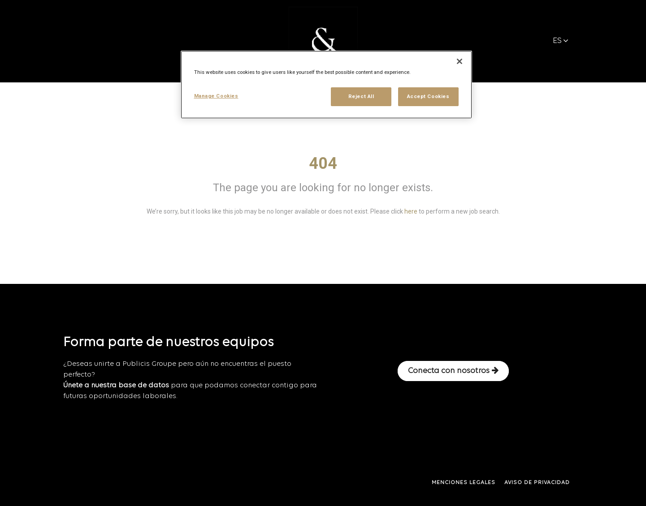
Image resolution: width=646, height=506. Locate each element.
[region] (326, 85)
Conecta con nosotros (453, 370)
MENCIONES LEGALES (463, 482)
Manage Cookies (216, 96)
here (410, 211)
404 (323, 163)
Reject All (361, 96)
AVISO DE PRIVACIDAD (537, 482)
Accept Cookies (428, 96)
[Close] (459, 61)
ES (560, 41)
